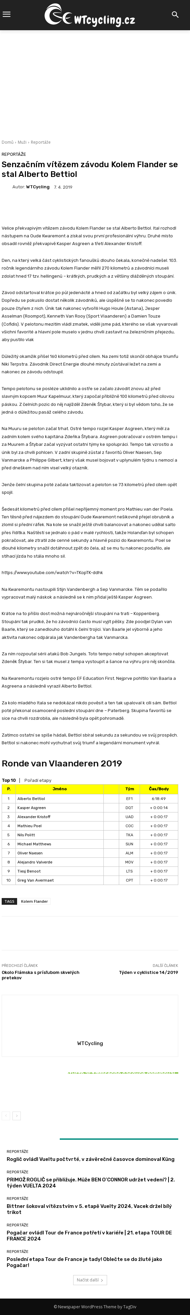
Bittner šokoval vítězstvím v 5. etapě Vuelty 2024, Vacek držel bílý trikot (90, 1090)
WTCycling (38, 187)
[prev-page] (6, 1116)
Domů (7, 142)
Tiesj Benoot (29, 871)
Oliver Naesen (30, 853)
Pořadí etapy (38, 780)
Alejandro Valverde (34, 862)
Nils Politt (26, 835)
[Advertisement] (95, 81)
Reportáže (41, 142)
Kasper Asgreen (31, 807)
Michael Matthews (34, 844)
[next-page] (16, 1116)
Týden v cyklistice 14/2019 (148, 972)
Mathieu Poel (29, 826)
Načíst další (90, 1280)
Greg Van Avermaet (35, 880)
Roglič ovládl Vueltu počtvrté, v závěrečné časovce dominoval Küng (91, 1159)
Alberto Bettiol (31, 798)
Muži (22, 142)
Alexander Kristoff (33, 816)
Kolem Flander (34, 901)
